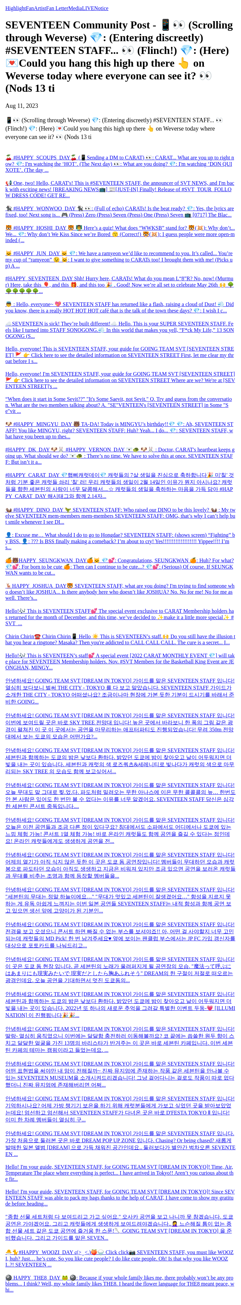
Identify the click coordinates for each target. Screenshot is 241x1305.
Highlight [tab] (15, 8)
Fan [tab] (30, 8)
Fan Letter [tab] (57, 8)
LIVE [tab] (88, 8)
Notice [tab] (101, 8)
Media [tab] (75, 8)
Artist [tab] (40, 8)
